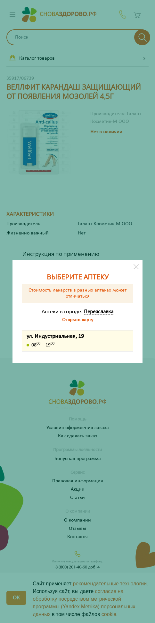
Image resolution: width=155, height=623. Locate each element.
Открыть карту (77, 320)
